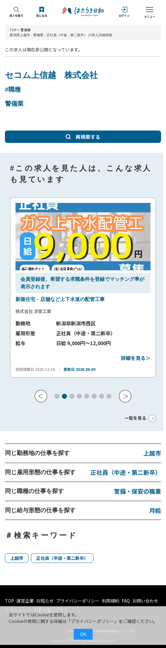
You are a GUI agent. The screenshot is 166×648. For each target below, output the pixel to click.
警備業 (25, 29)
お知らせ (45, 601)
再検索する (83, 136)
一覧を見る (135, 418)
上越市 (152, 453)
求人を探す (16, 12)
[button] (41, 396)
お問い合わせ (145, 601)
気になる (41, 12)
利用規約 (110, 601)
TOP (13, 29)
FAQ (126, 601)
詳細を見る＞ (136, 358)
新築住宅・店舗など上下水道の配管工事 (60, 299)
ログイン (124, 12)
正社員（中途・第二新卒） (125, 472)
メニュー (149, 12)
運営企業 (25, 601)
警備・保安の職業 (137, 491)
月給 (155, 510)
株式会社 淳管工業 (33, 311)
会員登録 (30, 279)
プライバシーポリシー (77, 601)
